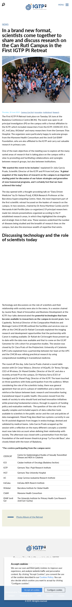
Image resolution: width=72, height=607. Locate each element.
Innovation (38, 112)
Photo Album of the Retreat (29, 517)
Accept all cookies (31, 590)
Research (56, 112)
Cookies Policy (46, 577)
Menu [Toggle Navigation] (63, 5)
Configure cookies (54, 590)
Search (3, 4)
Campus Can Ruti (27, 112)
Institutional (47, 112)
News (5, 24)
